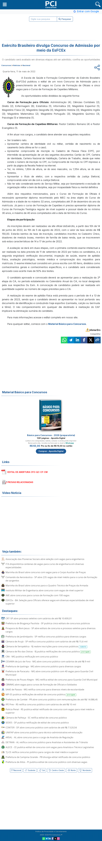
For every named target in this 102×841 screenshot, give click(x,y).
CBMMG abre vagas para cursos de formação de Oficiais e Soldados (41, 684)
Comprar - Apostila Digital (51, 451)
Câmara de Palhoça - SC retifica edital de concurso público (36, 717)
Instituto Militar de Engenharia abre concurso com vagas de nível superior (44, 590)
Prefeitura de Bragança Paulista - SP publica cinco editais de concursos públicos (48, 623)
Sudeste (30, 770)
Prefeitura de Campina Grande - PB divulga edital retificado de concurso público (48, 757)
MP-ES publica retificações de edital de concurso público (41, 694)
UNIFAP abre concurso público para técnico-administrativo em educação (44, 732)
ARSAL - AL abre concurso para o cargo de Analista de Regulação (39, 737)
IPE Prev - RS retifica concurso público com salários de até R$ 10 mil (41, 704)
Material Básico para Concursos (67, 324)
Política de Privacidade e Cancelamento (51, 831)
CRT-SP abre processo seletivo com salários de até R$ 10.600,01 (39, 618)
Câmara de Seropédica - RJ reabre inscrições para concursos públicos (46, 646)
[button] (5, 4)
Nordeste (85, 770)
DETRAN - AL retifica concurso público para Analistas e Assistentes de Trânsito (47, 742)
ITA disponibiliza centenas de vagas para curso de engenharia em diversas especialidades (45, 565)
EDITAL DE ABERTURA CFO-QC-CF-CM (27, 472)
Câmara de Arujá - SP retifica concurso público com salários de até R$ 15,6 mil (47, 641)
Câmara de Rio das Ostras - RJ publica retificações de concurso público (48, 651)
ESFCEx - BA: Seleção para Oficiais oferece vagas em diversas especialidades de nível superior (50, 602)
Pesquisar (65, 19)
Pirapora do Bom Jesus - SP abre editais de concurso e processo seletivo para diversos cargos (50, 630)
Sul (42, 770)
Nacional (16, 770)
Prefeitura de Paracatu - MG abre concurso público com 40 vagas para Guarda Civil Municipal (49, 673)
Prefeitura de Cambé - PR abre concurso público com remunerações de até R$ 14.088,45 (52, 699)
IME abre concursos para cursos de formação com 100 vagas (37, 595)
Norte (71, 770)
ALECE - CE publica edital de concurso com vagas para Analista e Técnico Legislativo (50, 747)
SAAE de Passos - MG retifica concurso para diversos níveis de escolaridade (45, 689)
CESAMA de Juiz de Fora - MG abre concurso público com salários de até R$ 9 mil (48, 661)
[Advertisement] (51, 31)
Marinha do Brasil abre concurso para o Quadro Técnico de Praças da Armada (47, 585)
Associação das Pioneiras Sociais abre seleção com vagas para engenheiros (45, 559)
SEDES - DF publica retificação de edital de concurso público (37, 722)
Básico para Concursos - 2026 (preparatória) (51, 435)
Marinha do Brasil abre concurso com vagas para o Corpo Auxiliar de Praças (46, 572)
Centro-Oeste (56, 770)
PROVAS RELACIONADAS (20, 482)
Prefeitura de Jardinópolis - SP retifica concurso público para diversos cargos (46, 636)
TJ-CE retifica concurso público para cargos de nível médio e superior (42, 752)
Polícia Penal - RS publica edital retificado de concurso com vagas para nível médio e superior (50, 711)
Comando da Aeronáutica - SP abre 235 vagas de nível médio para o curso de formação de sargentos (51, 579)
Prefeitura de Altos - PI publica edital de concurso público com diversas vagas (46, 762)
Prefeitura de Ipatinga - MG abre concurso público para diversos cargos (43, 666)
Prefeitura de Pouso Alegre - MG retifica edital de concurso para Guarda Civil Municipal (51, 679)
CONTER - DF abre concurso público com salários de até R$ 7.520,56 (41, 727)
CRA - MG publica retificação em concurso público (32, 656)
